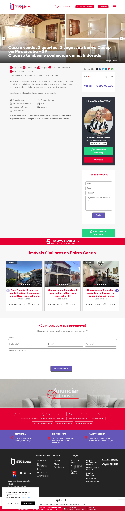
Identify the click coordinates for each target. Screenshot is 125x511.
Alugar (57, 464)
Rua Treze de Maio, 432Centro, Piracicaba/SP (24, 440)
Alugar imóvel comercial (84, 423)
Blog (39, 469)
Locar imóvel (38, 414)
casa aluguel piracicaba (102, 414)
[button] (19, 284)
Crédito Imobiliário (91, 474)
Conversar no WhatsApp (98, 151)
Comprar (58, 460)
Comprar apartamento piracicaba (52, 418)
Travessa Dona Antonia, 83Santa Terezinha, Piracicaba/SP (101, 440)
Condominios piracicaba (64, 423)
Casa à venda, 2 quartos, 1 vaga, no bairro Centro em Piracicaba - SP (62, 293)
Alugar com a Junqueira (76, 467)
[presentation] (3, 38)
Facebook (100, 69)
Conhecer (98, 160)
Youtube (30, 473)
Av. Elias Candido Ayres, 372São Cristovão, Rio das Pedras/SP (63, 441)
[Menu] (114, 7)
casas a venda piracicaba (29, 418)
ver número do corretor (98, 143)
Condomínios (59, 467)
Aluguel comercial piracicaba (77, 418)
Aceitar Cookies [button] (27, 503)
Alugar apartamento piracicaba (79, 414)
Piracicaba (20, 434)
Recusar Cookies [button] (13, 503)
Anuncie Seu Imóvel (76, 461)
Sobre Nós (41, 460)
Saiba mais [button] (26, 497)
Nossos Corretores (42, 465)
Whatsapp (112, 69)
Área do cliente (74, 472)
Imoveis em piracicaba (22, 414)
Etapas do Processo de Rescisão (91, 462)
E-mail (109, 69)
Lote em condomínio (97, 418)
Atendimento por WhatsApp (99, 232)
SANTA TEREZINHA (97, 434)
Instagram (25, 473)
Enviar (98, 215)
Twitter (103, 69)
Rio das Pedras (59, 434)
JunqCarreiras (43, 476)
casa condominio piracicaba (42, 423)
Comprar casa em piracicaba (56, 414)
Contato (103, 7)
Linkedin (106, 69)
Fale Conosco (43, 472)
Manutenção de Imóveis (93, 469)
